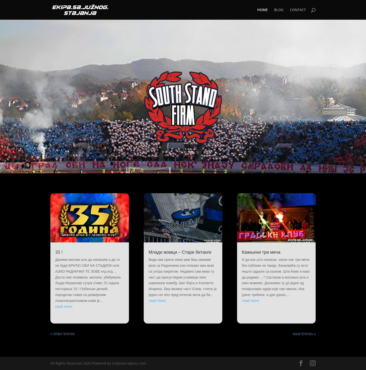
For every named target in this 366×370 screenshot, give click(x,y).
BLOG (278, 10)
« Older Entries (62, 333)
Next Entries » (304, 333)
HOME (262, 10)
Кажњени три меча (261, 252)
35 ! (59, 252)
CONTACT (298, 10)
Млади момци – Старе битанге (180, 252)
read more (63, 306)
